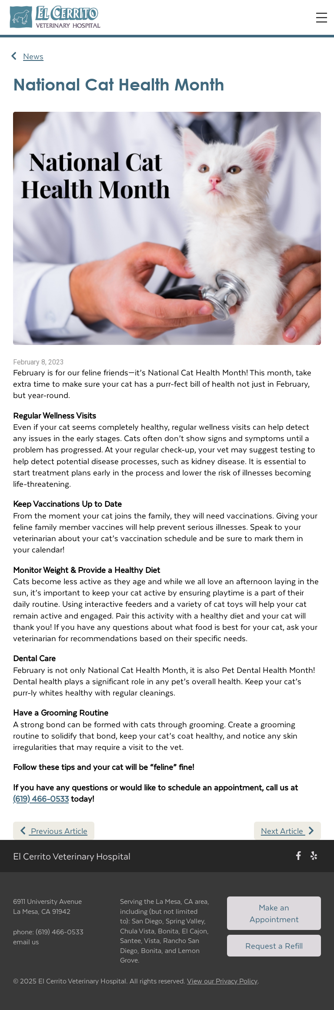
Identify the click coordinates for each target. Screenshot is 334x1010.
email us (26, 941)
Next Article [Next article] (287, 830)
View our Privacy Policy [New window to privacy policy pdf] (222, 981)
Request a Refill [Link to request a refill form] (274, 945)
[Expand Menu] (321, 17)
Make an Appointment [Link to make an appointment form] (274, 913)
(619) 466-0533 (41, 798)
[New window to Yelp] (314, 856)
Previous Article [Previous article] (53, 830)
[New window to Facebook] (298, 856)
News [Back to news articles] (27, 56)
